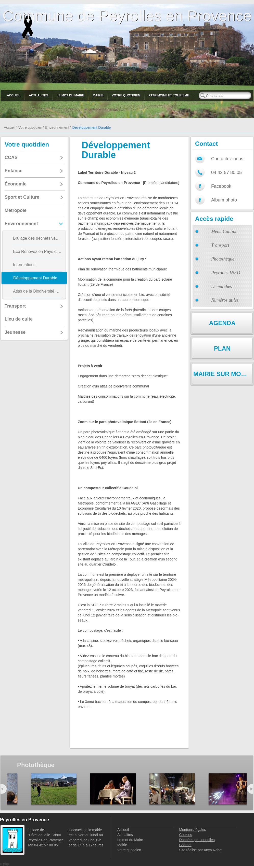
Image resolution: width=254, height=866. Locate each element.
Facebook (221, 186)
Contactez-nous (227, 158)
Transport (220, 245)
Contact (185, 845)
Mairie (98, 95)
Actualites (38, 95)
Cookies (185, 835)
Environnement (57, 127)
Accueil (13, 95)
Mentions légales (192, 830)
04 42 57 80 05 (226, 172)
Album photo (224, 200)
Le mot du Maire (70, 95)
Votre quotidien (126, 95)
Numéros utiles (225, 300)
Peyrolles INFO (225, 272)
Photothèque (222, 259)
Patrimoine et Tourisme (169, 95)
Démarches (221, 286)
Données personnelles (196, 840)
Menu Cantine (224, 231)
